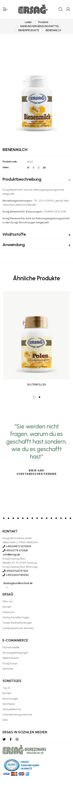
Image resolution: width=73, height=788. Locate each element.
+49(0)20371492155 (16, 575)
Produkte (43, 22)
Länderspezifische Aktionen (18, 628)
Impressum (9, 612)
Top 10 (6, 688)
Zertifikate (9, 704)
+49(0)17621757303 (15, 570)
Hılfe (5, 720)
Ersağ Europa (10, 663)
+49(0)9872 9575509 (17, 546)
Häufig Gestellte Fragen (16, 617)
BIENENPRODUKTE (28, 30)
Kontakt (7, 606)
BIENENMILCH (53, 30)
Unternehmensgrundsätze (17, 714)
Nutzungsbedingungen (15, 652)
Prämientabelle (11, 647)
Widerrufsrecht (11, 658)
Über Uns (8, 601)
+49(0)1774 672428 (15, 550)
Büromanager (10, 698)
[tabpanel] (36, 341)
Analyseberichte (12, 709)
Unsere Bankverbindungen (17, 622)
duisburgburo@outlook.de (18, 583)
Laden (28, 22)
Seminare (8, 668)
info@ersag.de (11, 554)
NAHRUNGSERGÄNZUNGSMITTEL (39, 26)
